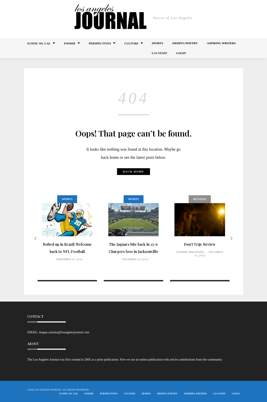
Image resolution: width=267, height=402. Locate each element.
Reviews (199, 199)
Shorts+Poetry (185, 43)
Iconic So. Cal (39, 43)
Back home (133, 171)
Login (181, 53)
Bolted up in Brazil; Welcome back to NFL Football (67, 248)
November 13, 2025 (208, 253)
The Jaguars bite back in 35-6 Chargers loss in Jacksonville (133, 248)
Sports (157, 43)
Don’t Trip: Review (199, 244)
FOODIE (69, 43)
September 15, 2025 (69, 259)
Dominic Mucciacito (190, 252)
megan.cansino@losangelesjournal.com (64, 332)
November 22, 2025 (135, 259)
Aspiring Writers (221, 43)
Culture (131, 43)
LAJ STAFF (159, 53)
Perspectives (100, 43)
